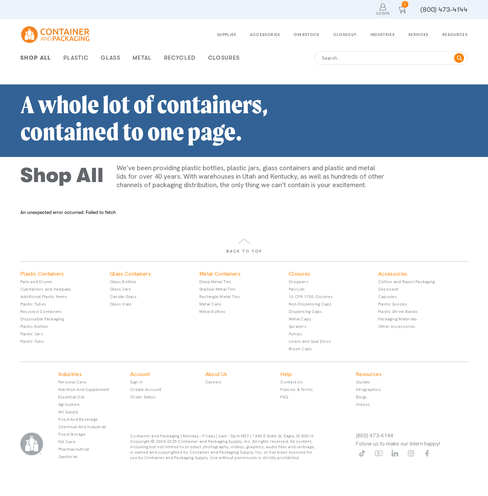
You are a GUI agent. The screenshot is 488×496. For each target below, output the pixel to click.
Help (286, 374)
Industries (382, 35)
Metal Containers (220, 274)
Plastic (75, 58)
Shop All (35, 58)
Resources (455, 35)
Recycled (180, 58)
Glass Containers (130, 274)
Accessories (265, 35)
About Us (216, 374)
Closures (224, 58)
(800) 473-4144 (444, 10)
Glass (110, 58)
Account (140, 374)
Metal (142, 58)
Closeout (345, 35)
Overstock (307, 35)
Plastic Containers (42, 274)
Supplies (227, 35)
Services (418, 35)
